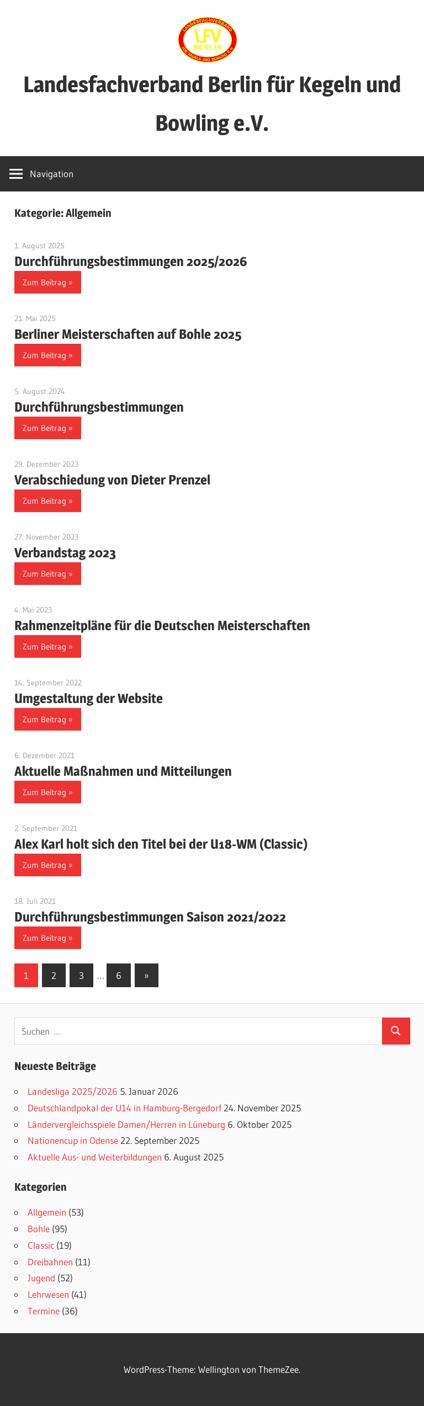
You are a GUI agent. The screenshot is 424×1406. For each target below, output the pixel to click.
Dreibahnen (50, 1261)
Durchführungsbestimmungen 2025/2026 (130, 261)
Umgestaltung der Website (88, 698)
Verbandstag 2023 (65, 553)
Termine (44, 1311)
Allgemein (47, 1212)
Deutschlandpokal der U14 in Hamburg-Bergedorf (124, 1108)
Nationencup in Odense (73, 1140)
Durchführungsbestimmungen (99, 407)
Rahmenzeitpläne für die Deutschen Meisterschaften (162, 625)
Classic (41, 1245)
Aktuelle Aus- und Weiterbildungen (95, 1157)
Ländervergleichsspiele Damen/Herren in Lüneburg (126, 1124)
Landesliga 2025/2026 (73, 1091)
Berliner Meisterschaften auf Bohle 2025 (127, 334)
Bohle (39, 1228)
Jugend (41, 1277)
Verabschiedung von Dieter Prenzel (112, 480)
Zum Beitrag (44, 282)
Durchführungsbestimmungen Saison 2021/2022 (150, 917)
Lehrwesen (48, 1294)
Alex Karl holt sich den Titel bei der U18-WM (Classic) (161, 844)
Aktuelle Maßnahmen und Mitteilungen (123, 771)
